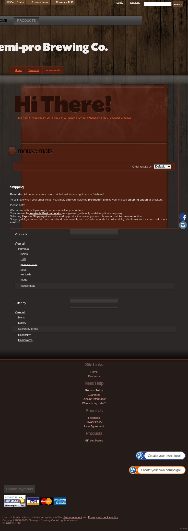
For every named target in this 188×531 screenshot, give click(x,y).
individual (23, 248)
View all (20, 243)
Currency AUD (64, 2)
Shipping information (94, 398)
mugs (24, 279)
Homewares (25, 340)
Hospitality (24, 334)
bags (23, 269)
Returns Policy (94, 390)
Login (120, 2)
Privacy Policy (94, 421)
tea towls (26, 274)
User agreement (72, 517)
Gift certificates (94, 440)
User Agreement (94, 426)
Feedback (94, 417)
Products (26, 21)
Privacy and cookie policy (103, 517)
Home (18, 70)
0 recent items (40, 2)
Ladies (22, 322)
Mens (21, 317)
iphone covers (29, 264)
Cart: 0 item (17, 2)
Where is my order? (94, 403)
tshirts (24, 253)
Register (135, 2)
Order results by (142, 166)
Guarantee (94, 394)
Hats (23, 259)
